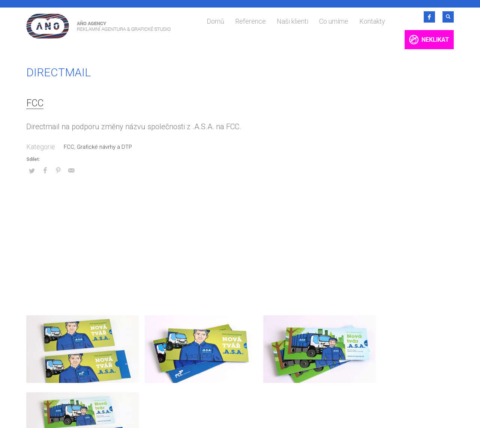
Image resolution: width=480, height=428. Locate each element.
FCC (35, 103)
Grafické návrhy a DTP (104, 147)
